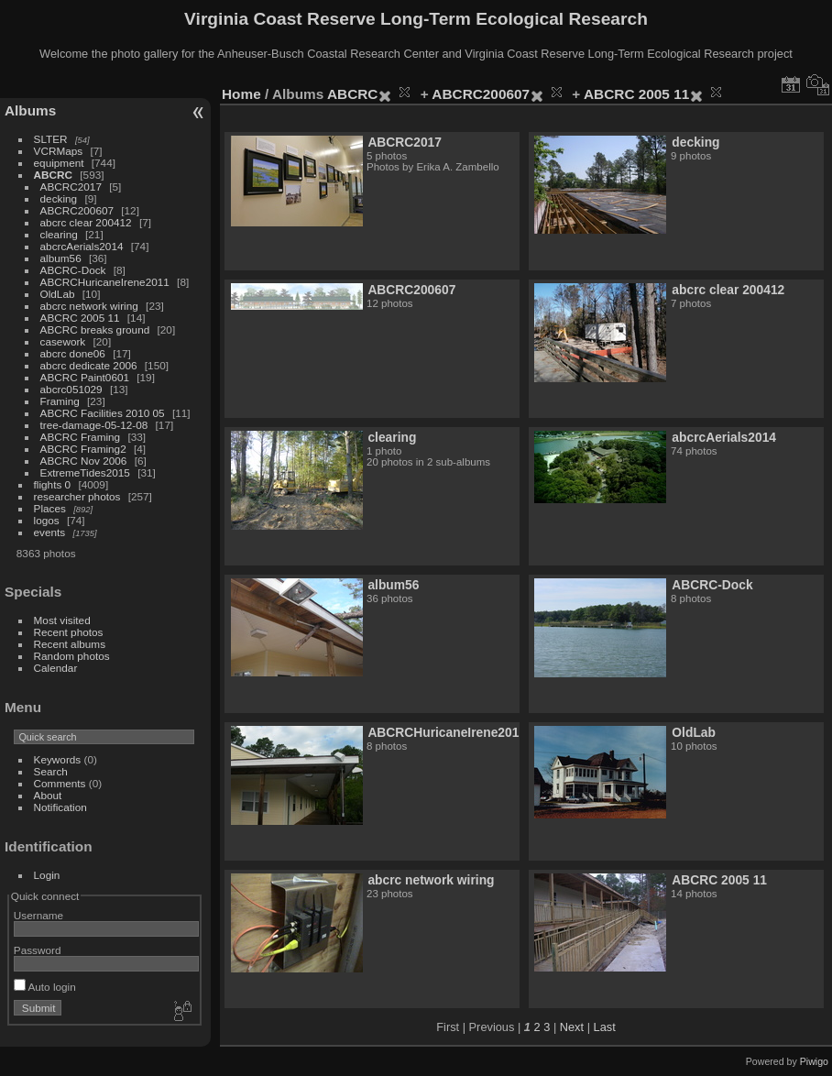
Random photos (72, 656)
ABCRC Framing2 (83, 449)
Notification (60, 807)
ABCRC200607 (77, 210)
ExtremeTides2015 (85, 472)
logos (47, 520)
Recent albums (69, 644)
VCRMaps (58, 151)
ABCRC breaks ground (95, 329)
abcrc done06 (72, 353)
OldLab (57, 294)
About (48, 795)
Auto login (45, 987)
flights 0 (52, 484)
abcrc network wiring (89, 306)
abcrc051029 (71, 389)
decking (59, 198)
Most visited (62, 620)
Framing (60, 401)
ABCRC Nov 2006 (83, 461)
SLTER (51, 139)
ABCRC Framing (80, 437)
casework (63, 341)
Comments (60, 783)
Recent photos (69, 632)
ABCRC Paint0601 (84, 377)
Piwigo (814, 1061)
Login (47, 875)
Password (37, 950)
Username (38, 915)
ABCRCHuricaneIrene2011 (105, 282)
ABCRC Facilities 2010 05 (102, 413)
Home (241, 94)
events (50, 532)
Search (51, 771)
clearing (59, 234)
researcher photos (77, 496)
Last (605, 1027)
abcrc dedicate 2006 (88, 365)
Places (50, 508)
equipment (59, 163)
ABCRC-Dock (73, 270)
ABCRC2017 (71, 186)
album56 (61, 258)
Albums (30, 110)
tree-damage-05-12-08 (94, 425)
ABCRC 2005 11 (80, 318)
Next (572, 1027)
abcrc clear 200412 (86, 222)
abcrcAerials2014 (82, 246)
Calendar (56, 668)
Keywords (58, 759)
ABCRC (53, 175)
